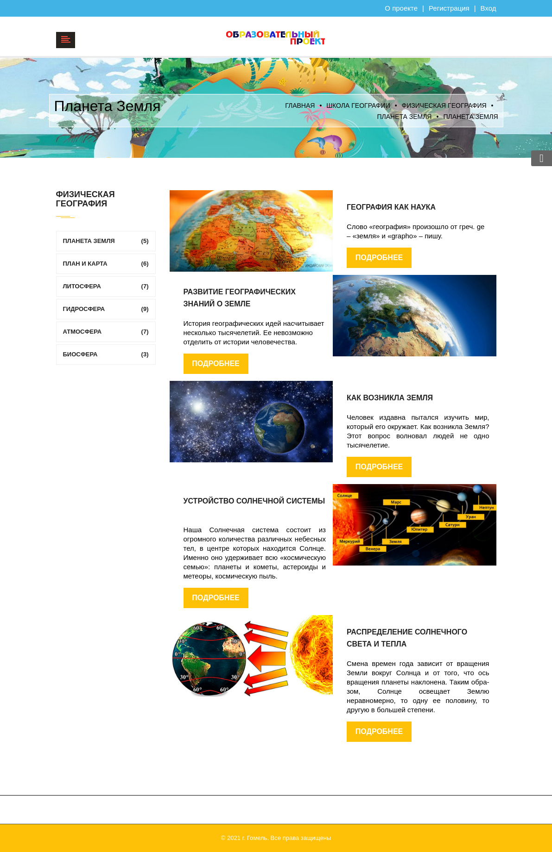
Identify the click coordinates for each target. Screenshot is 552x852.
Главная (300, 105)
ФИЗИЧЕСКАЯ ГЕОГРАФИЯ (444, 105)
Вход (488, 8)
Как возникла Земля (390, 398)
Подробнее (379, 257)
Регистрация (449, 8)
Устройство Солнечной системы (254, 501)
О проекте (401, 8)
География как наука (391, 207)
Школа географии (358, 105)
